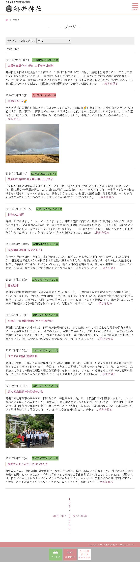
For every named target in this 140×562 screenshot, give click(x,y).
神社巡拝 (13, 285)
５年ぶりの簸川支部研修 (22, 356)
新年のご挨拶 (16, 214)
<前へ (64, 516)
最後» (84, 516)
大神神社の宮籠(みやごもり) (25, 250)
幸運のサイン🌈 (17, 101)
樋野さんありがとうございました (28, 464)
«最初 (55, 516)
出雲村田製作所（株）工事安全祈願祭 (30, 65)
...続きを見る (110, 83)
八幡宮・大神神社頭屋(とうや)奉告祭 (30, 321)
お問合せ (70, 554)
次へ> (76, 516)
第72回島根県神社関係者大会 (25, 392)
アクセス (55, 554)
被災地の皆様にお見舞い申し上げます (30, 179)
